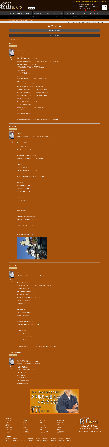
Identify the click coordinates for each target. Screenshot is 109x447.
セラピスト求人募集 (72, 17)
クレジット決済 (47, 17)
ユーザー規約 (42, 425)
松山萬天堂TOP (60, 422)
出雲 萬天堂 (68, 438)
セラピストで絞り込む (53, 35)
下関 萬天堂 (7, 440)
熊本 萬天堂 (45, 440)
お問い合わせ (63, 17)
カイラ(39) (11, 57)
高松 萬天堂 (15, 440)
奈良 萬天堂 (30, 438)
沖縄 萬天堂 (68, 440)
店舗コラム (42, 422)
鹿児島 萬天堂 (61, 440)
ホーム (12, 13)
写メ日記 (28, 13)
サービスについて (9, 422)
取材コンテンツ (26, 432)
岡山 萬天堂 (53, 438)
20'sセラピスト (69, 13)
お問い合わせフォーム (61, 424)
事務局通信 (59, 432)
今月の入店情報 (8, 427)
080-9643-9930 (87, 4)
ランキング (47, 13)
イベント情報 (25, 429)
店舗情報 (19, 13)
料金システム (39, 17)
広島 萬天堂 (60, 438)
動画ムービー (25, 424)
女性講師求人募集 (83, 17)
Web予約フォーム (60, 427)
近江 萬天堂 (7, 438)
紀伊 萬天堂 (38, 438)
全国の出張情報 (26, 431)
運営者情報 (59, 429)
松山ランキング (43, 427)
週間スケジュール (9, 425)
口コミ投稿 (55, 17)
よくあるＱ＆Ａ (26, 425)
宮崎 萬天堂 (53, 440)
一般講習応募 (42, 432)
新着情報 (24, 427)
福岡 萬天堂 (30, 440)
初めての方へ (8, 420)
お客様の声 (37, 13)
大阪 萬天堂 (23, 438)
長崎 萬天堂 (38, 440)
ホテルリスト (25, 17)
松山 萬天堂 (23, 440)
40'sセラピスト (94, 13)
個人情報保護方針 (60, 431)
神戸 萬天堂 (45, 438)
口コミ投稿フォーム (61, 425)
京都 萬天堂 (15, 438)
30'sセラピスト (82, 13)
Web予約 (32, 17)
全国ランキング (43, 429)
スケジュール (58, 13)
